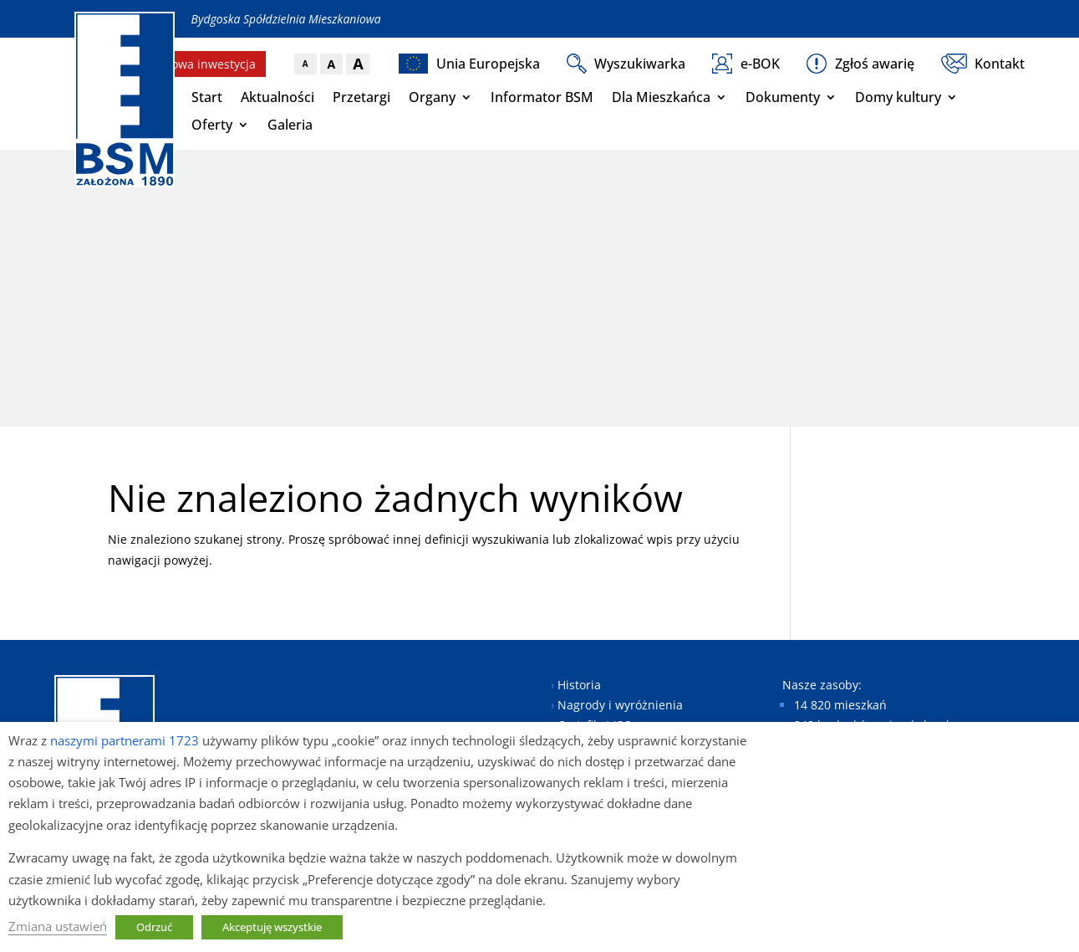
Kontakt (983, 64)
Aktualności (277, 97)
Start (206, 97)
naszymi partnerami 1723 (124, 740)
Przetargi (361, 97)
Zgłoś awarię (860, 64)
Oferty (211, 124)
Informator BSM (542, 97)
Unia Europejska (469, 64)
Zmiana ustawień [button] (57, 926)
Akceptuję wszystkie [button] (272, 926)
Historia (579, 685)
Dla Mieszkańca (661, 97)
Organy (432, 97)
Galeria (290, 124)
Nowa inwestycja (209, 64)
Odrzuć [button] (154, 926)
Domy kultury (898, 97)
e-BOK (746, 64)
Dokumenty (783, 97)
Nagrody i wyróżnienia (620, 705)
